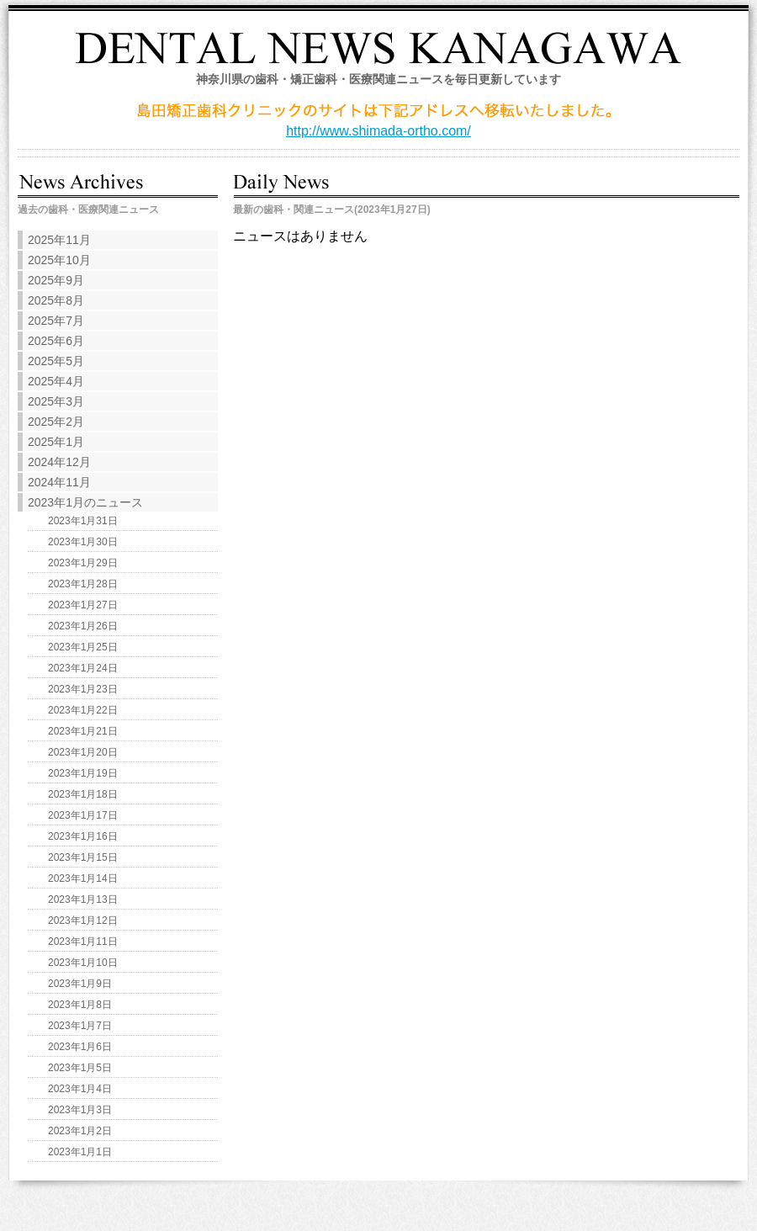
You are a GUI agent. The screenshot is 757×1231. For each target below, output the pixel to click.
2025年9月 (56, 280)
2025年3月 (56, 401)
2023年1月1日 (80, 1152)
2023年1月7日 (80, 1026)
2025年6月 (56, 341)
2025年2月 (56, 421)
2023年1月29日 (83, 563)
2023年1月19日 (83, 773)
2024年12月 (59, 462)
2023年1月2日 (80, 1131)
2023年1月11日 (83, 941)
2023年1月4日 (80, 1089)
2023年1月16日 (83, 836)
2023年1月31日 (83, 521)
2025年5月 (56, 361)
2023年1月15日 (83, 857)
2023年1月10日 (83, 962)
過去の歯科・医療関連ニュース (88, 209)
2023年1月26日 (83, 626)
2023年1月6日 (80, 1047)
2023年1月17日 (83, 815)
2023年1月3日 (80, 1110)
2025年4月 (56, 381)
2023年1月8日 (80, 1005)
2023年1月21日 (83, 731)
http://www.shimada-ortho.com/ (378, 131)
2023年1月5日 (80, 1068)
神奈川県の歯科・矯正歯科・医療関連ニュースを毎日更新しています (378, 79)
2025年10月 (59, 260)
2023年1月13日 (83, 899)
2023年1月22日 (83, 710)
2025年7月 (56, 320)
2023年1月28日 (83, 584)
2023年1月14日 (83, 878)
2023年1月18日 (83, 794)
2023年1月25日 (83, 647)
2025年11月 (59, 240)
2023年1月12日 (83, 920)
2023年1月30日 (83, 542)
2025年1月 (56, 441)
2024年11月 (59, 482)
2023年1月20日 (83, 752)
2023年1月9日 (80, 984)
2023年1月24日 (83, 668)
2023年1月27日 (83, 605)
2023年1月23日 (83, 689)
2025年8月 (56, 300)
